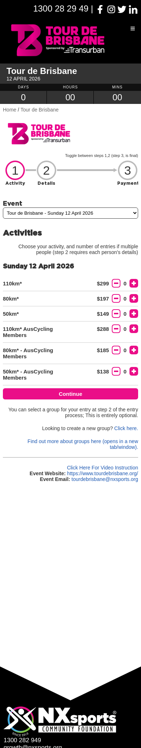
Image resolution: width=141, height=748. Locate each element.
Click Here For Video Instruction (102, 468)
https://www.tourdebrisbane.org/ (102, 473)
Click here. (126, 428)
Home (9, 110)
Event (12, 203)
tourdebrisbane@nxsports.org (104, 479)
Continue (70, 394)
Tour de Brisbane (40, 110)
